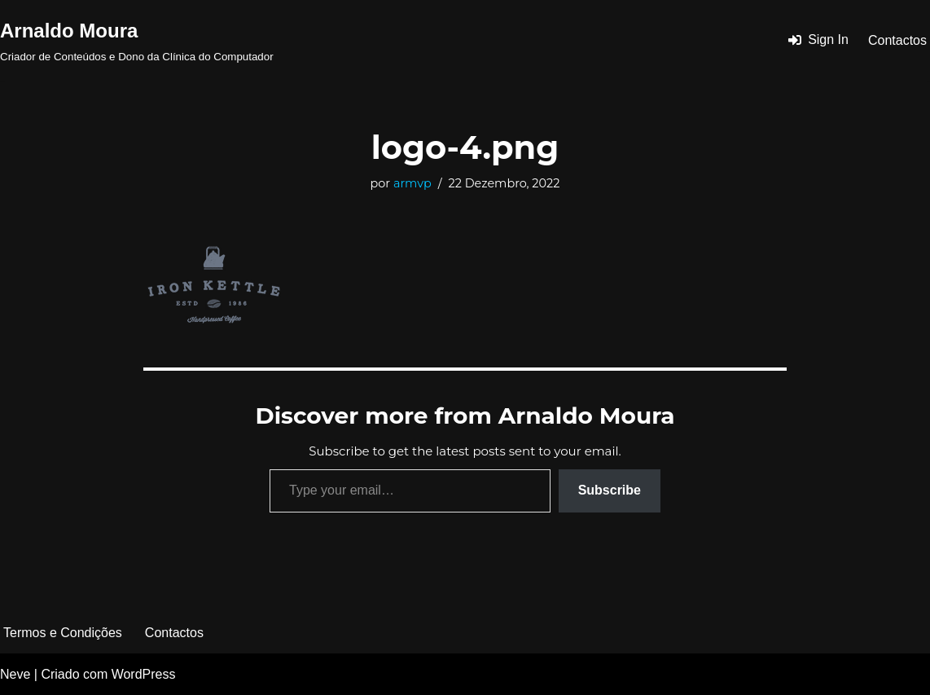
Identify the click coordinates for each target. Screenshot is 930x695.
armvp (412, 183)
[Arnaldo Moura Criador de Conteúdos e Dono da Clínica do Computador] (137, 40)
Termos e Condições (62, 633)
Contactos (897, 40)
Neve (15, 674)
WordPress (144, 674)
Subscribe (609, 490)
